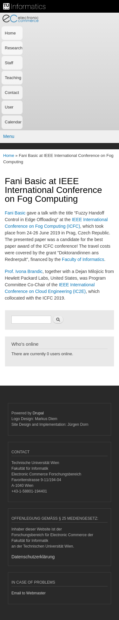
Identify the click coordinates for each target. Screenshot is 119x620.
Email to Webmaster (28, 593)
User (9, 107)
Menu (8, 136)
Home (10, 33)
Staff (9, 62)
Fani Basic (15, 212)
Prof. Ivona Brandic (24, 271)
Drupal (38, 413)
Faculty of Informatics (83, 259)
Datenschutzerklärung (33, 556)
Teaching (13, 77)
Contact (12, 92)
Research (14, 48)
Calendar (13, 122)
